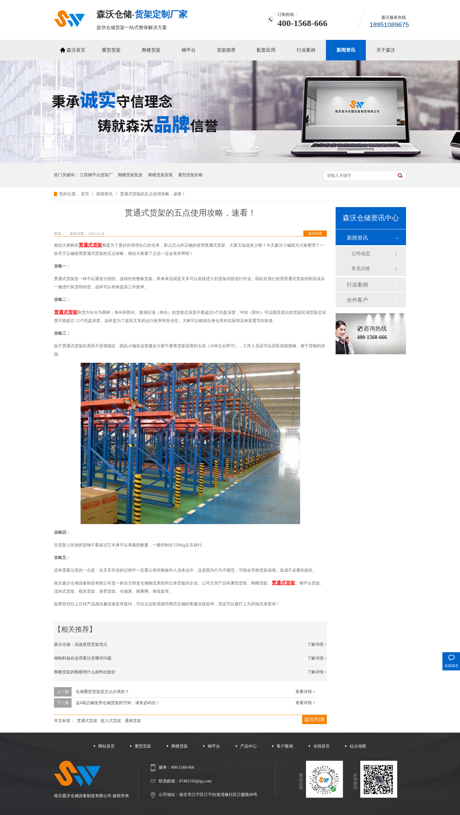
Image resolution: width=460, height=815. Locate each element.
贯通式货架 (87, 721)
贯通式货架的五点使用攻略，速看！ (153, 194)
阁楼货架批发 (130, 175)
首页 (85, 194)
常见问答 (360, 268)
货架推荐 (226, 50)
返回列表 (315, 233)
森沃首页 (76, 50)
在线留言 (321, 746)
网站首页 (106, 746)
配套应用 (266, 50)
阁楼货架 (151, 50)
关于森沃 (385, 50)
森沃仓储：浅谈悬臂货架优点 (80, 644)
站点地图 (358, 746)
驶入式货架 (111, 721)
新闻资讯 (345, 50)
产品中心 (248, 746)
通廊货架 (133, 721)
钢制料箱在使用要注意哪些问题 (82, 658)
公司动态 (360, 253)
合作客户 (357, 300)
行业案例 (306, 50)
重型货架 (111, 50)
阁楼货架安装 (160, 175)
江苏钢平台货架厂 (96, 175)
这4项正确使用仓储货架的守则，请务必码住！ (118, 703)
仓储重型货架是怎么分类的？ (102, 691)
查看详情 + (305, 691)
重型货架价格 (190, 175)
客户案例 (285, 746)
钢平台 (189, 50)
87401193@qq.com (195, 781)
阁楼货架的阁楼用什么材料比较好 (85, 672)
